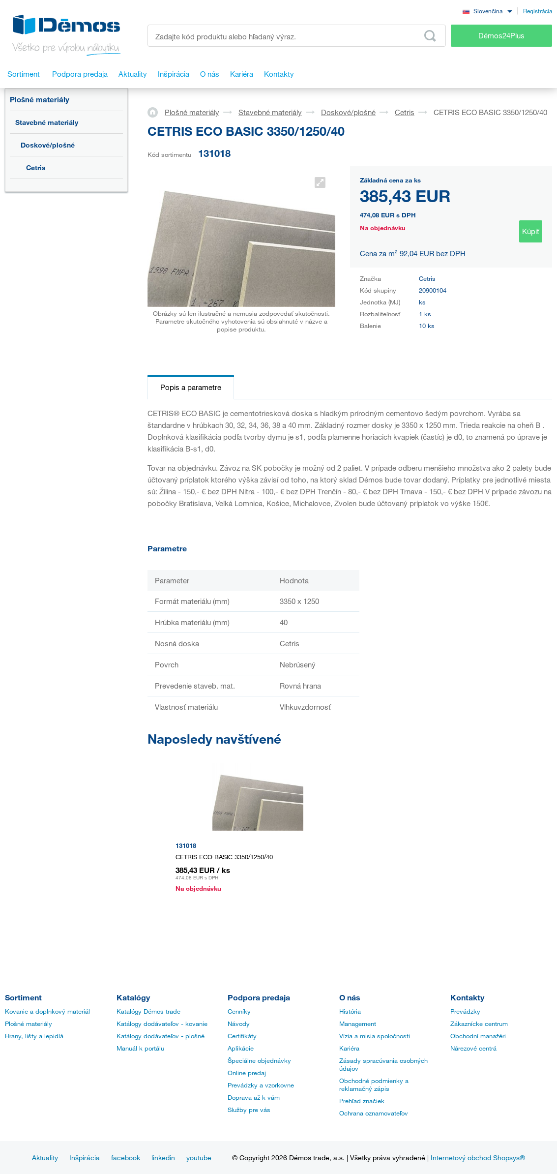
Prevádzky (465, 1011)
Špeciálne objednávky (259, 1060)
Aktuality (45, 1157)
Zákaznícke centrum (479, 1023)
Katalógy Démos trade (148, 1011)
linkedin (163, 1157)
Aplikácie (241, 1048)
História (350, 1011)
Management (357, 1023)
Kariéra (349, 1048)
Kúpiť (530, 231)
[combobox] (487, 10)
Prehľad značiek (361, 1101)
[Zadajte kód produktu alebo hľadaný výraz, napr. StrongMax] (296, 35)
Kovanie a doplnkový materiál (47, 1011)
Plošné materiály (39, 99)
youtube (198, 1157)
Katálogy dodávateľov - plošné (161, 1036)
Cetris (36, 167)
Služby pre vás (249, 1110)
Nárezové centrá (473, 1048)
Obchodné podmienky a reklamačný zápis (374, 1084)
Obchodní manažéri (478, 1036)
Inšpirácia (84, 1157)
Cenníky (239, 1011)
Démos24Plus (501, 35)
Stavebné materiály (46, 122)
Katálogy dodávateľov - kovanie (162, 1023)
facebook (125, 1157)
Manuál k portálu (140, 1048)
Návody (239, 1023)
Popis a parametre (190, 387)
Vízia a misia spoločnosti (374, 1036)
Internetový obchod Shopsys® (478, 1157)
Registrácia (537, 11)
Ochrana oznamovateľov (373, 1113)
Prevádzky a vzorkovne (261, 1085)
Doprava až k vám (254, 1097)
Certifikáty (242, 1036)
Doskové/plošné (48, 145)
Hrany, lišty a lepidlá (34, 1036)
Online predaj (247, 1073)
